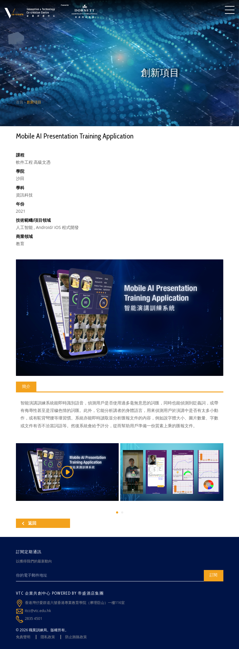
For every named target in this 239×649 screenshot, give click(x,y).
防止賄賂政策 (76, 636)
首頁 (19, 102)
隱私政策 (48, 636)
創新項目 (34, 102)
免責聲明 (23, 636)
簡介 (26, 386)
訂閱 (213, 574)
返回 (29, 523)
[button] (117, 512)
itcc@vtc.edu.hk (38, 610)
